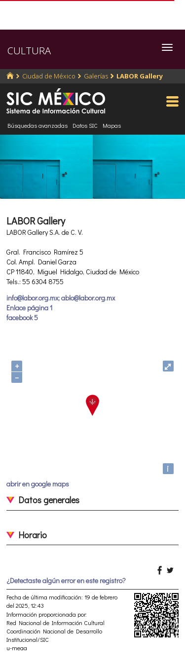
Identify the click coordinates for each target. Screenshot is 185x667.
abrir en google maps (37, 483)
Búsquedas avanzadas (37, 125)
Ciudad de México (48, 76)
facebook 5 (22, 317)
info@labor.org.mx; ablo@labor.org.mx (60, 297)
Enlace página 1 (29, 307)
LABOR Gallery (139, 76)
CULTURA (29, 50)
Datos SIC (85, 125)
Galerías (96, 76)
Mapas (112, 125)
